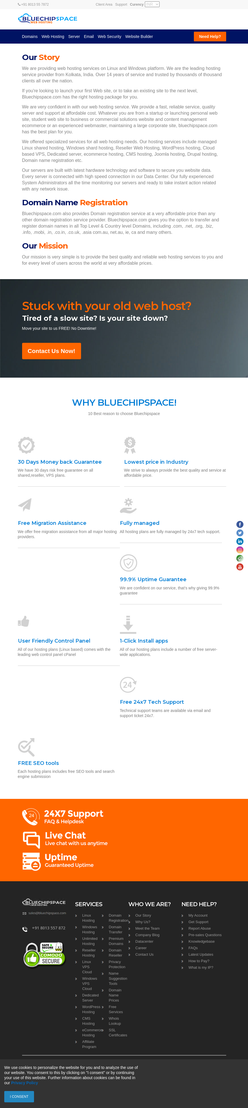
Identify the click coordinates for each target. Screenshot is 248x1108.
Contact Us (144, 954)
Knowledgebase (201, 941)
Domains (30, 36)
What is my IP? (200, 967)
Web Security (109, 36)
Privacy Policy (24, 1083)
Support (121, 5)
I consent (19, 1097)
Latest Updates (200, 954)
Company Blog (147, 935)
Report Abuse (199, 928)
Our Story (143, 915)
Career (141, 948)
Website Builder (139, 36)
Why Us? (143, 922)
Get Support (198, 922)
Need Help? (210, 36)
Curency (137, 5)
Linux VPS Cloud (87, 967)
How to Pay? (198, 961)
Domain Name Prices (115, 995)
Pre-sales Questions (205, 935)
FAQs (193, 948)
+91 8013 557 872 (48, 928)
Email (89, 36)
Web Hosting (53, 36)
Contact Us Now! (51, 351)
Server (74, 36)
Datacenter (144, 941)
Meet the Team (147, 928)
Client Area (104, 5)
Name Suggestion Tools (118, 978)
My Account (197, 915)
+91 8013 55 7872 (33, 5)
